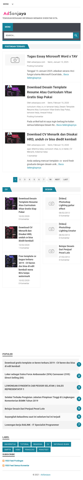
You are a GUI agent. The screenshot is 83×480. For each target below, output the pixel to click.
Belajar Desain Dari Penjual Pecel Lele (66, 249)
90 (50, 180)
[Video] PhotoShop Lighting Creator (67, 227)
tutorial (24, 444)
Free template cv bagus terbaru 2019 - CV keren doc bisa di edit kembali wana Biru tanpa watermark (27, 266)
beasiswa (37, 444)
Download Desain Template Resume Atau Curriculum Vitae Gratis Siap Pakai (49, 92)
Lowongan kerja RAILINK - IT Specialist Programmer (32, 425)
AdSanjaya (45, 475)
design (48, 189)
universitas (10, 444)
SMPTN (7, 450)
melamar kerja (41, 152)
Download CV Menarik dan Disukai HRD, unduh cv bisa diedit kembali (26, 234)
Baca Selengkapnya (66, 125)
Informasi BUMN (61, 444)
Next (57, 180)
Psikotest (44, 450)
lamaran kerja (33, 113)
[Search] (38, 35)
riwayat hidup (46, 113)
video (17, 450)
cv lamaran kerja (51, 107)
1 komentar (32, 156)
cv (42, 107)
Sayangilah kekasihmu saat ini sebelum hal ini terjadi (32, 416)
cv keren (65, 149)
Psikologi (29, 450)
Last (66, 180)
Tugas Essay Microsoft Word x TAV (52, 56)
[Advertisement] (41, 326)
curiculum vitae (34, 107)
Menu (7, 27)
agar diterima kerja (35, 149)
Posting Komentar (35, 66)
